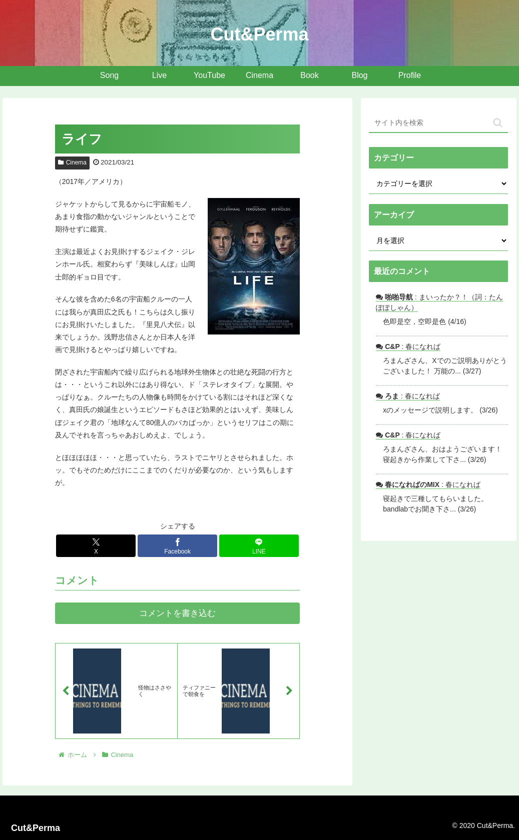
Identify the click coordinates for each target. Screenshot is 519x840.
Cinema (72, 162)
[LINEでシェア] (259, 545)
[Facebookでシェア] (177, 545)
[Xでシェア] (96, 545)
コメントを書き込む (177, 613)
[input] (438, 123)
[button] (497, 122)
